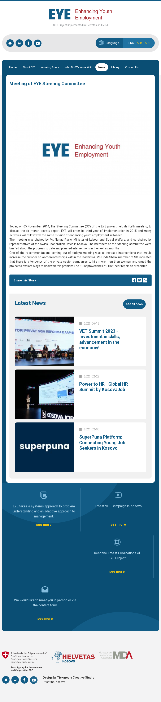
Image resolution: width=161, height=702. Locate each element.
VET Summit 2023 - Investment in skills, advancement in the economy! (100, 339)
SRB (148, 43)
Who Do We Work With (78, 67)
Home (13, 67)
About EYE (28, 67)
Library (115, 67)
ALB (139, 43)
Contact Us (132, 67)
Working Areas (50, 67)
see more (44, 525)
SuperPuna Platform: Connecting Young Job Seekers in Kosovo (102, 442)
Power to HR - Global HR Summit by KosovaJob (104, 386)
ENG (131, 43)
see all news (134, 304)
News (101, 67)
